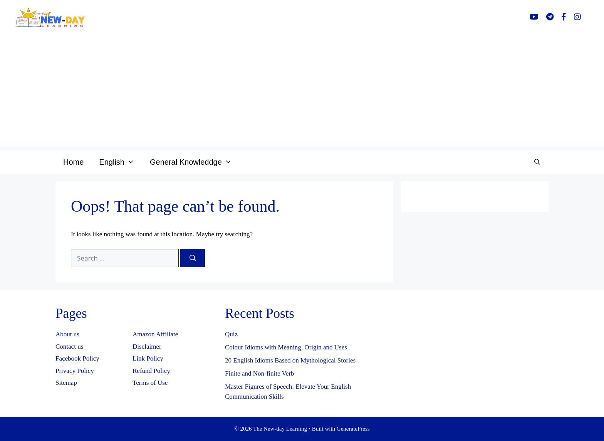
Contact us (69, 346)
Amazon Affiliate (155, 334)
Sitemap (66, 382)
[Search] (192, 258)
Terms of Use (150, 382)
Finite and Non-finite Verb (259, 373)
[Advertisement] (302, 93)
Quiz (231, 334)
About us (67, 334)
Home (73, 162)
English (120, 162)
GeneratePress (353, 429)
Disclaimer (147, 346)
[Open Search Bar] (537, 162)
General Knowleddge (195, 162)
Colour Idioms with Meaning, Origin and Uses (286, 347)
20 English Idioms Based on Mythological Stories (290, 360)
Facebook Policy (77, 358)
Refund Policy (151, 370)
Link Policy (148, 358)
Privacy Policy (74, 370)
